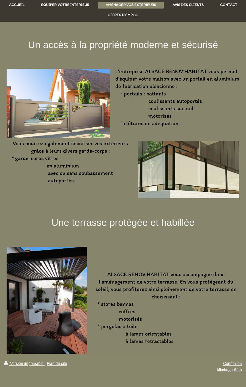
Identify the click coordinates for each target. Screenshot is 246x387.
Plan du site (57, 363)
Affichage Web (229, 369)
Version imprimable (24, 363)
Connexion (232, 363)
